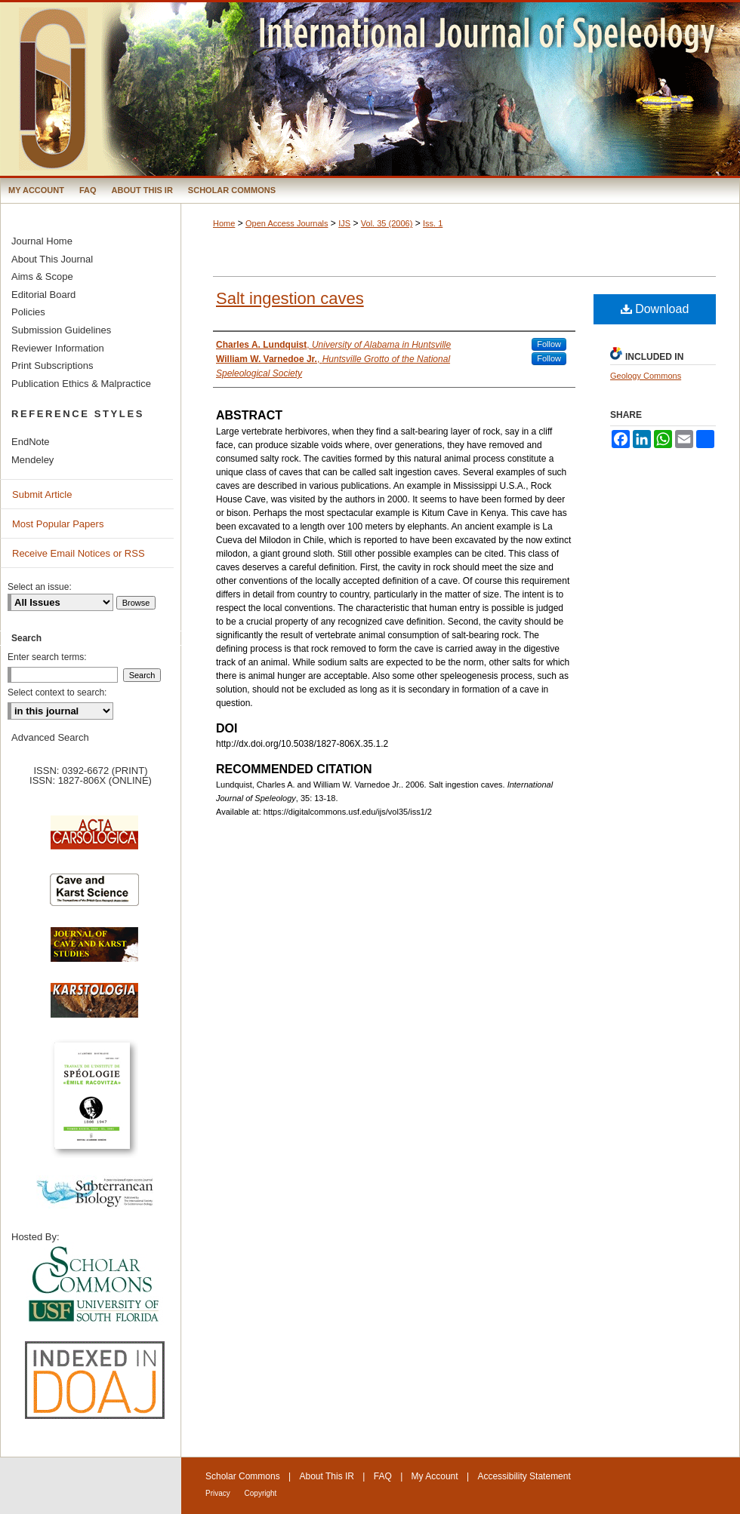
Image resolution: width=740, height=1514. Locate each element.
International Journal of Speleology (370, 89)
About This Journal (52, 259)
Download (655, 308)
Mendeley (32, 459)
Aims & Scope (42, 276)
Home (224, 223)
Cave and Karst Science (94, 896)
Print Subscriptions (52, 365)
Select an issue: (40, 587)
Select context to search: (57, 692)
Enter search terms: (47, 657)
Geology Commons (645, 375)
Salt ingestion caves (290, 298)
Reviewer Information (57, 348)
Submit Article (42, 494)
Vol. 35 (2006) (387, 223)
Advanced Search (50, 737)
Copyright (261, 1493)
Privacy (219, 1493)
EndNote (30, 441)
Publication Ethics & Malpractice (81, 383)
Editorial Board (43, 294)
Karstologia (94, 1008)
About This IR (327, 1476)
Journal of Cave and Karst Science (94, 952)
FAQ (383, 1476)
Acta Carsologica (94, 840)
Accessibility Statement (523, 1476)
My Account (435, 1476)
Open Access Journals (286, 223)
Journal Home (41, 241)
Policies (28, 312)
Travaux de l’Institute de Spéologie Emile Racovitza (94, 1104)
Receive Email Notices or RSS (78, 553)
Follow (549, 344)
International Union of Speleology (698, 1489)
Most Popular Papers (57, 524)
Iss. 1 (432, 223)
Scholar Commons (242, 1476)
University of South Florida (94, 1285)
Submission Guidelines (61, 330)
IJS (344, 223)
